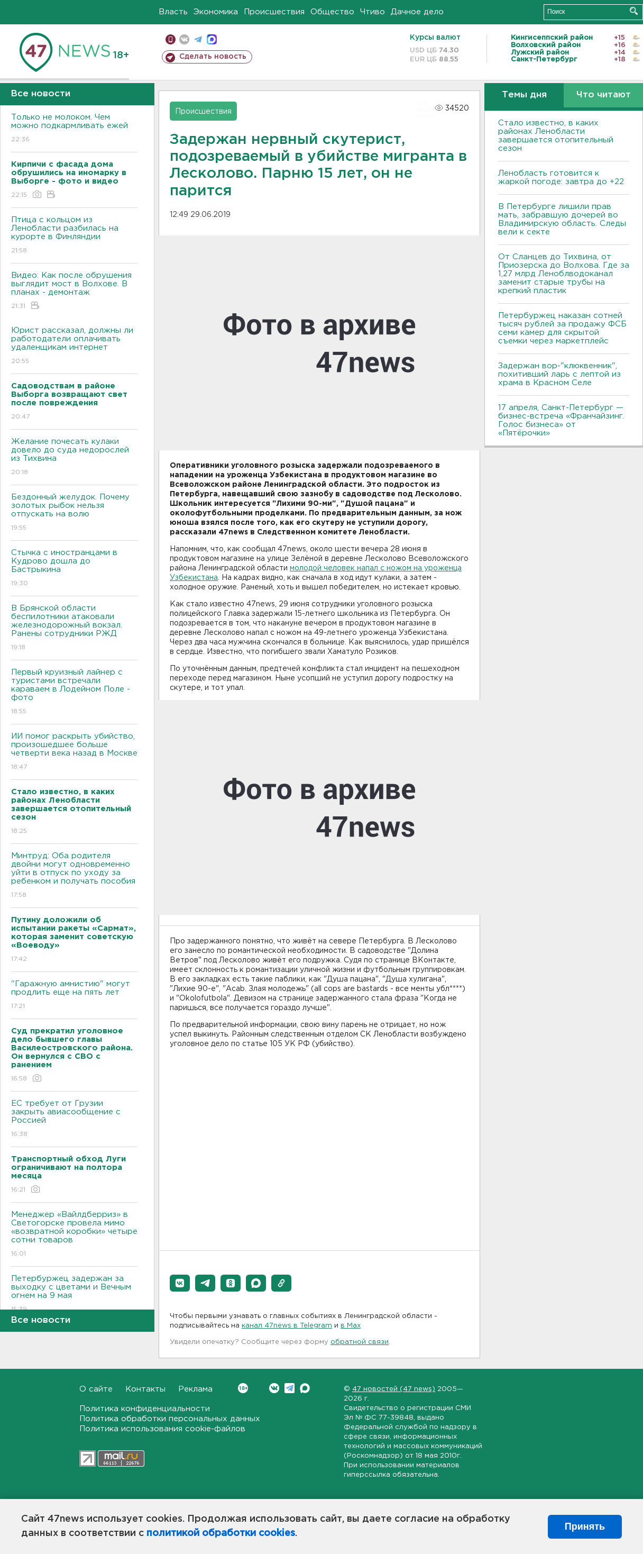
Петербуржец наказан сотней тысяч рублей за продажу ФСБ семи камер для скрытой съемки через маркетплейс (562, 328)
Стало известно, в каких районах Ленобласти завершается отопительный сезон (555, 136)
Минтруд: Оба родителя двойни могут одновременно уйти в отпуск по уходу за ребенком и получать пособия (74, 875)
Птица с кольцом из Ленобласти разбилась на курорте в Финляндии (74, 235)
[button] (180, 1283)
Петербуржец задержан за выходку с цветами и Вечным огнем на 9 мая (74, 1294)
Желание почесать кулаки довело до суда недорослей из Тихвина (74, 457)
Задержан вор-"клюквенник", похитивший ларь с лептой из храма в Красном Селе (559, 374)
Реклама (195, 1389)
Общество (332, 11)
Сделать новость (212, 56)
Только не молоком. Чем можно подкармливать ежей (74, 129)
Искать (634, 11)
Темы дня (524, 95)
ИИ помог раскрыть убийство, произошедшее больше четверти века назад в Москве (74, 752)
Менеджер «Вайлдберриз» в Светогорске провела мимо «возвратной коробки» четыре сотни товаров (74, 1234)
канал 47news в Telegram (287, 1326)
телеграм (198, 39)
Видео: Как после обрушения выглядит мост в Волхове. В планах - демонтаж (74, 291)
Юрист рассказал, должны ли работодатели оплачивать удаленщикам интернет (74, 346)
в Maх (351, 1326)
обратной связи (359, 1342)
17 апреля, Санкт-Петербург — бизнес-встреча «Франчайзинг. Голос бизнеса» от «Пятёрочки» (561, 420)
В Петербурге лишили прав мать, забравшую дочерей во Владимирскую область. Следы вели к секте (562, 219)
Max (305, 1388)
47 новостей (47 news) (393, 1389)
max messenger (212, 39)
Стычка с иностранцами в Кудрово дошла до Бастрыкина (74, 568)
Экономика (216, 11)
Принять (585, 1526)
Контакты (145, 1389)
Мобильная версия (171, 39)
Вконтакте (243, 1388)
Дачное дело (417, 11)
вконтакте (184, 39)
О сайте (96, 1389)
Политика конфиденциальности (144, 1408)
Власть (173, 11)
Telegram (289, 1388)
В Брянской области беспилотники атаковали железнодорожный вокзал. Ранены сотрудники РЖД (74, 628)
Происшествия (274, 11)
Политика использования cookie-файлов (162, 1428)
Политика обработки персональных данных (169, 1418)
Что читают (603, 95)
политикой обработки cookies (220, 1533)
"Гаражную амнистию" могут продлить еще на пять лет (74, 995)
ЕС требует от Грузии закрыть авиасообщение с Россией (74, 1119)
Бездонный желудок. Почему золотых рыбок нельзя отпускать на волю (74, 513)
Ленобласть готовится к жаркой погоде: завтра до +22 (561, 177)
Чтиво (372, 11)
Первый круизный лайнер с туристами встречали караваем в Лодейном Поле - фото (74, 692)
